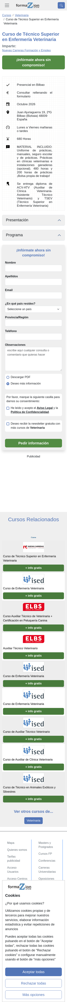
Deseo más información (26, 383)
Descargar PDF (20, 377)
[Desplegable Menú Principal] (7, 5)
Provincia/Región (16, 317)
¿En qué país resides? (20, 303)
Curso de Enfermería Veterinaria (23, 588)
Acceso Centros (17, 878)
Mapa (10, 842)
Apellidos (11, 276)
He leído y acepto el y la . (34, 410)
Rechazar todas (33, 983)
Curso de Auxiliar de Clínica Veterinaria (28, 759)
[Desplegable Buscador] (61, 5)
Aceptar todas (33, 972)
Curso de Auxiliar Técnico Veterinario (26, 731)
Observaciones (15, 344)
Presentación (17, 220)
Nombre (10, 262)
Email (9, 290)
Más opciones (33, 995)
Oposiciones (46, 878)
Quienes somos (17, 849)
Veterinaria (33, 820)
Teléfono (11, 331)
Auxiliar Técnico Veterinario (20, 648)
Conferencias (47, 860)
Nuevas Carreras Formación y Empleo (26, 50)
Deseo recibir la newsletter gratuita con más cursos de (35, 425)
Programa (14, 235)
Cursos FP (45, 853)
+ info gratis (33, 567)
